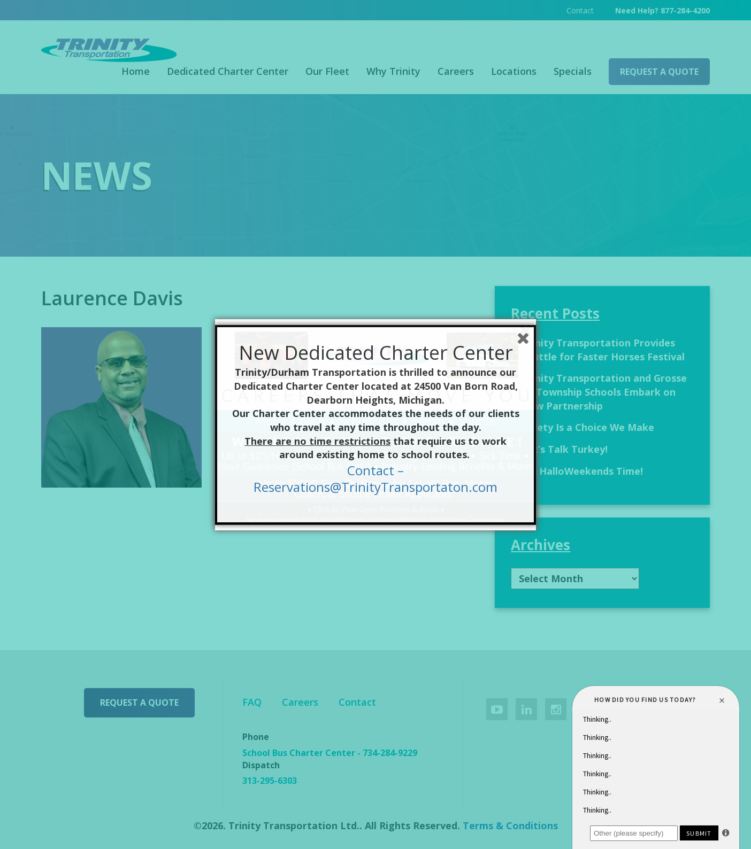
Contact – (375, 469)
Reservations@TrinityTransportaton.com (375, 487)
